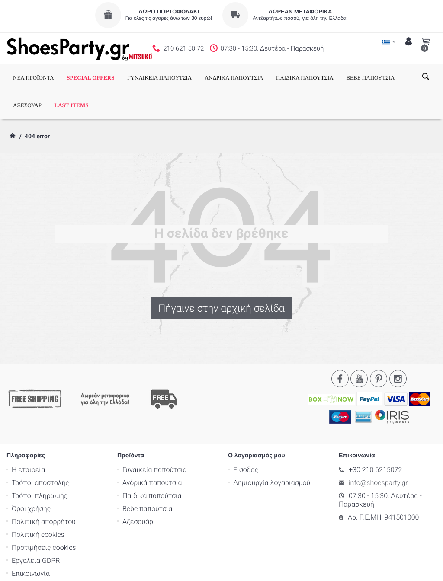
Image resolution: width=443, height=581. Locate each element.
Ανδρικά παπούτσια (152, 448)
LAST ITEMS (72, 105)
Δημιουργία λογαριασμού (271, 448)
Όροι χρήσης (31, 474)
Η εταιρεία (28, 435)
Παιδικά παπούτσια (152, 461)
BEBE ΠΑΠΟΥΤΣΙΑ (370, 77)
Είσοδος (245, 435)
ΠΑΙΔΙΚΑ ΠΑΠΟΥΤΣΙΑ (305, 77)
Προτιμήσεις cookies (44, 513)
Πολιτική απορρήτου (44, 487)
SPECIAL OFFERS (90, 77)
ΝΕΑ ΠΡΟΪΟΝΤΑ (33, 77)
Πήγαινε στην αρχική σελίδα (221, 308)
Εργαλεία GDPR (36, 526)
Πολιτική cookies (38, 500)
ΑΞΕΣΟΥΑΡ (27, 105)
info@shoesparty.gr (378, 448)
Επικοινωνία (31, 539)
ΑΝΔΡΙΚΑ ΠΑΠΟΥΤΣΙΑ (234, 77)
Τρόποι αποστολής (40, 448)
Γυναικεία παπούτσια (154, 435)
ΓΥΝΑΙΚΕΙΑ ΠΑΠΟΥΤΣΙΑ (159, 77)
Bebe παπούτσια (147, 474)
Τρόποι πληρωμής (39, 461)
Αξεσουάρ (137, 487)
